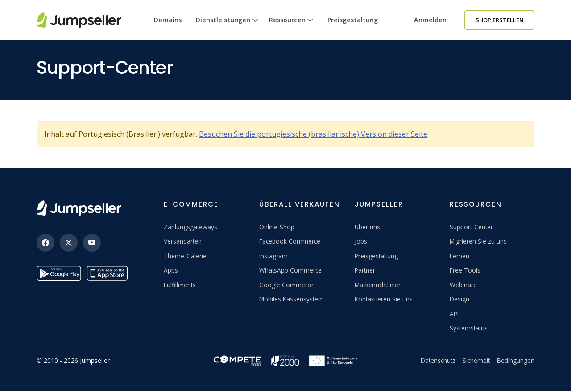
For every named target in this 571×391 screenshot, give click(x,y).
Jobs (361, 241)
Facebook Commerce (289, 241)
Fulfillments (180, 285)
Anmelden (430, 20)
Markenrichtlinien (378, 285)
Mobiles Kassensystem (291, 299)
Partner (365, 270)
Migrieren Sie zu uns (478, 241)
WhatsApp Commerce (290, 270)
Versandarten (183, 241)
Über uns (367, 227)
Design (459, 299)
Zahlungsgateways (190, 227)
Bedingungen (515, 360)
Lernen (459, 256)
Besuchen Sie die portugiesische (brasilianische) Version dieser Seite (313, 134)
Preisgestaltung (352, 20)
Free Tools (465, 270)
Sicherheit (476, 360)
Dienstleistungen (227, 28)
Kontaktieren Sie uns (384, 299)
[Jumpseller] (79, 208)
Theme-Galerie (185, 256)
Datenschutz (438, 360)
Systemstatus (469, 328)
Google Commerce (286, 285)
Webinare (463, 285)
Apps (171, 270)
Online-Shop (276, 227)
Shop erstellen (500, 20)
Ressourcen (291, 28)
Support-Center (471, 227)
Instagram (273, 256)
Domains (168, 20)
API (454, 314)
